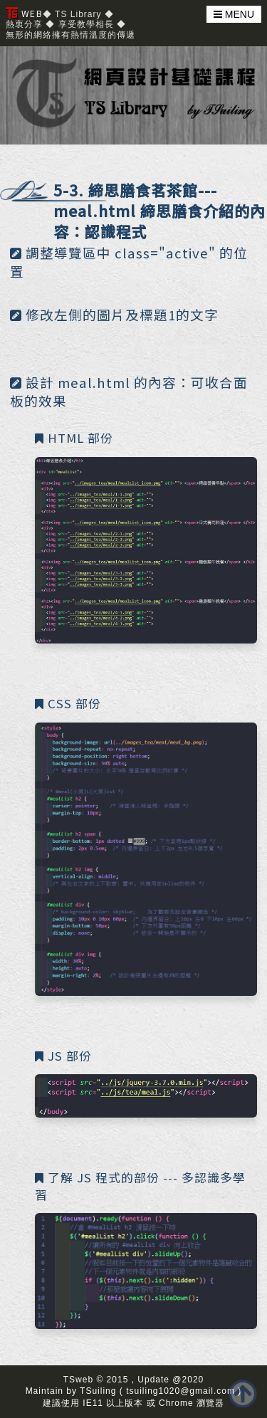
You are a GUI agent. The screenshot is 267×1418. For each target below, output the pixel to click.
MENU (234, 14)
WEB (24, 13)
